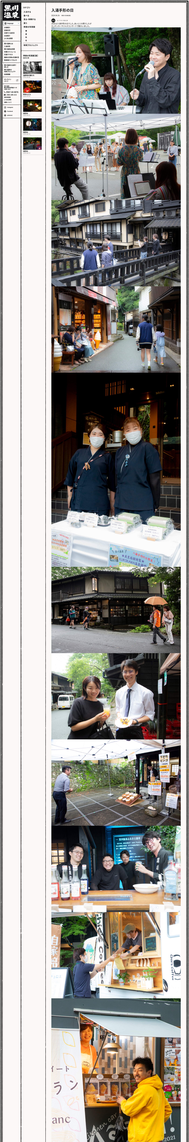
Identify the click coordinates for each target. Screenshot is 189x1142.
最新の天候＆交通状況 (11, 57)
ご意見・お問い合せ (11, 95)
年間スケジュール (10, 52)
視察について (8, 102)
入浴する (27, 12)
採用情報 (7, 74)
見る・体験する (30, 19)
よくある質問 (8, 38)
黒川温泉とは (8, 44)
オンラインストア (7, 80)
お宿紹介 (7, 27)
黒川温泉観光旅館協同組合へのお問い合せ (10, 87)
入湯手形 (7, 46)
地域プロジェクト (31, 45)
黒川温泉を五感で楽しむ (10, 66)
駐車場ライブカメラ (10, 60)
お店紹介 (7, 36)
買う (25, 23)
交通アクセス (8, 54)
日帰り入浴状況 (9, 33)
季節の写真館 (29, 27)
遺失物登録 (7, 97)
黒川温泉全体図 (9, 49)
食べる (26, 16)
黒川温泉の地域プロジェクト (10, 70)
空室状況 (7, 30)
